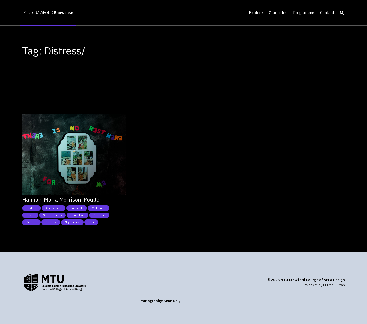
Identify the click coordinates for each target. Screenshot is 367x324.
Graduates (278, 12)
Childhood (98, 208)
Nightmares (72, 222)
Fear (91, 222)
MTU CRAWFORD (48, 13)
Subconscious (52, 215)
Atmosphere (54, 208)
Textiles (31, 208)
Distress (50, 222)
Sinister (31, 222)
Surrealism (77, 215)
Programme (303, 12)
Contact (327, 12)
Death (30, 215)
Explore (256, 12)
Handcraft (76, 208)
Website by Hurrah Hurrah (325, 285)
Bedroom (99, 215)
